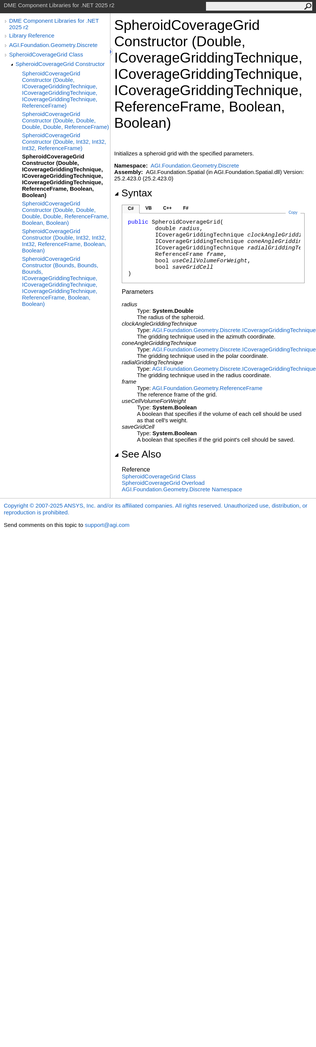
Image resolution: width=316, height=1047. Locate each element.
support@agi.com (107, 525)
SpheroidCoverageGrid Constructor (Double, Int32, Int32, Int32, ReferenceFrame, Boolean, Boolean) (64, 241)
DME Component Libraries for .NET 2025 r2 (54, 23)
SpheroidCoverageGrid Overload (163, 483)
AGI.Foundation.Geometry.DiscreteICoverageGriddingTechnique (234, 330)
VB (148, 208)
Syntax (133, 193)
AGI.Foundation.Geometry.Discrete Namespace (182, 489)
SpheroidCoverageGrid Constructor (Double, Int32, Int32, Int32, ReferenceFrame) (64, 141)
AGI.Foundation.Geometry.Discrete (53, 45)
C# (131, 208)
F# (186, 208)
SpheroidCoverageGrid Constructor (60, 64)
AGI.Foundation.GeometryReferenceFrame (207, 388)
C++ (167, 208)
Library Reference (31, 35)
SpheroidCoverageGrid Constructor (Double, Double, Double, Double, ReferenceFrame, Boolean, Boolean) (65, 213)
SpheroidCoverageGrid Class (46, 54)
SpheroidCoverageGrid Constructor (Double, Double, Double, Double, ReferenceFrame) (65, 120)
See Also (137, 454)
